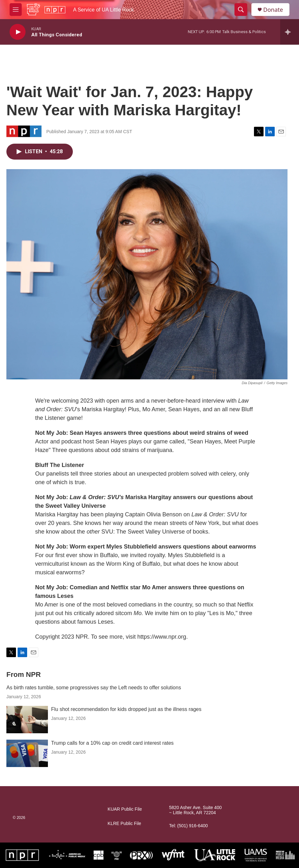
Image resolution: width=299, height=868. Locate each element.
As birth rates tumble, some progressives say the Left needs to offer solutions (93, 687)
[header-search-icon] (240, 9)
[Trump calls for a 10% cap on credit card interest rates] (27, 753)
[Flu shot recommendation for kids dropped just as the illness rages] (27, 719)
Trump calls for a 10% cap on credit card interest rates (112, 743)
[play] (17, 32)
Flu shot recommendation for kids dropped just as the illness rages (126, 709)
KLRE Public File (124, 823)
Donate (273, 9)
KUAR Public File (125, 809)
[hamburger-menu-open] (16, 9)
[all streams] (289, 32)
